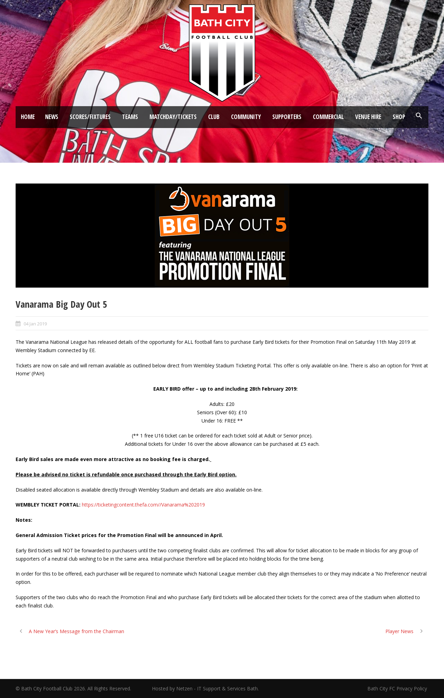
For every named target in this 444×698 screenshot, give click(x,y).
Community (246, 117)
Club (214, 117)
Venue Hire (368, 117)
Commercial (328, 117)
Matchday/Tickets (173, 117)
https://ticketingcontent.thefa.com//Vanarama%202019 (143, 504)
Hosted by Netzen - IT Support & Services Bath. (205, 688)
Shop (399, 117)
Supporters (286, 117)
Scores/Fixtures (90, 117)
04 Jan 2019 (35, 324)
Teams (130, 117)
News (51, 117)
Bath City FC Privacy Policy (397, 688)
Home (28, 117)
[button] (419, 116)
